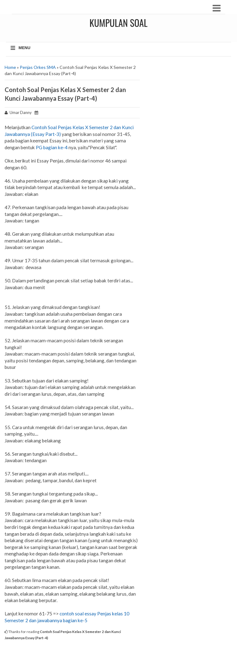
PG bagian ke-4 (52, 147)
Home (10, 67)
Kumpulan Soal (118, 23)
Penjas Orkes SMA (38, 67)
